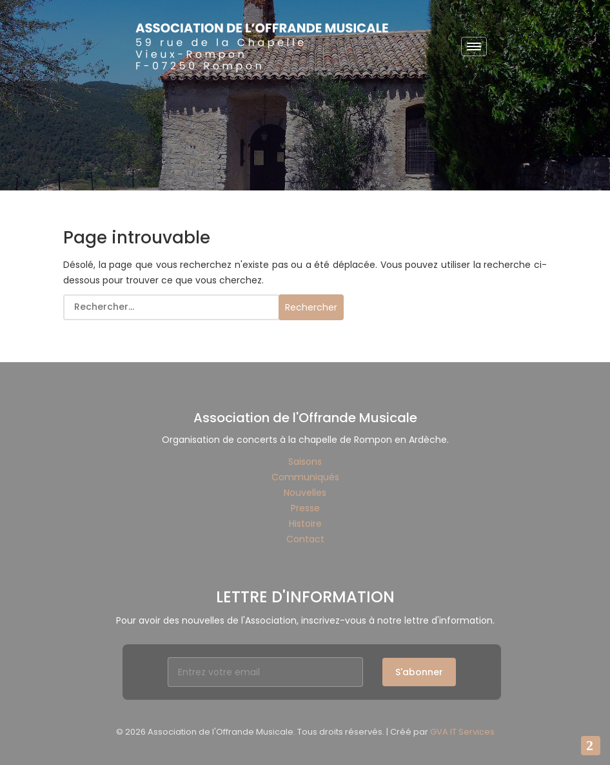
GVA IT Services (462, 732)
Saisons (305, 461)
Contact (305, 539)
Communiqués (305, 477)
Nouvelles (305, 492)
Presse (305, 508)
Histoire (305, 523)
